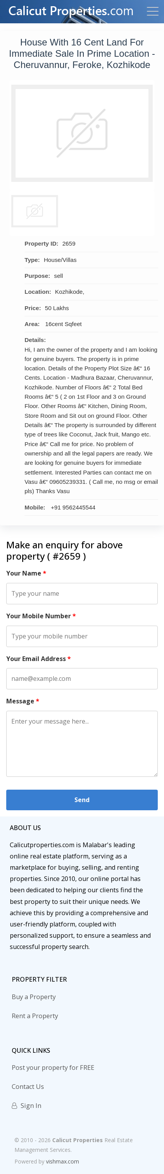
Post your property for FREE (53, 1067)
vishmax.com (62, 1161)
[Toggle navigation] (150, 12)
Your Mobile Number (41, 616)
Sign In (26, 1105)
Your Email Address (38, 658)
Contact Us (28, 1086)
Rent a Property (35, 1016)
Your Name (26, 573)
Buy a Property (34, 997)
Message (22, 701)
